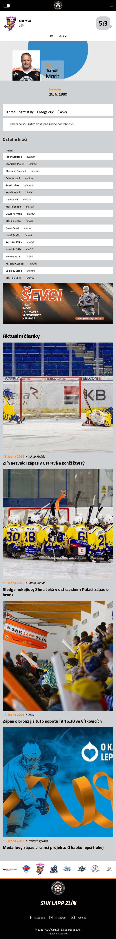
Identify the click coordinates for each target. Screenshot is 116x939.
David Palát (12, 228)
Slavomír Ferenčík (16, 171)
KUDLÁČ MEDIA (52, 930)
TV (51, 36)
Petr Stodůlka (14, 242)
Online (63, 36)
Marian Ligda (13, 221)
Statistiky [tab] (26, 111)
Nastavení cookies (58, 933)
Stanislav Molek (15, 164)
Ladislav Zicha (14, 271)
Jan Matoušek (14, 157)
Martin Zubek (13, 278)
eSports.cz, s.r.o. (72, 930)
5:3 (103, 23)
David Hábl (12, 199)
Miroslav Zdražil (15, 263)
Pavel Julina (12, 185)
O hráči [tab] (11, 111)
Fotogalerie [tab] (45, 111)
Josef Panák (13, 235)
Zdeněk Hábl (13, 178)
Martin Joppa (13, 206)
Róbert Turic (13, 256)
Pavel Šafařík (13, 249)
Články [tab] (62, 111)
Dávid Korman (14, 214)
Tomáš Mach (13, 192)
